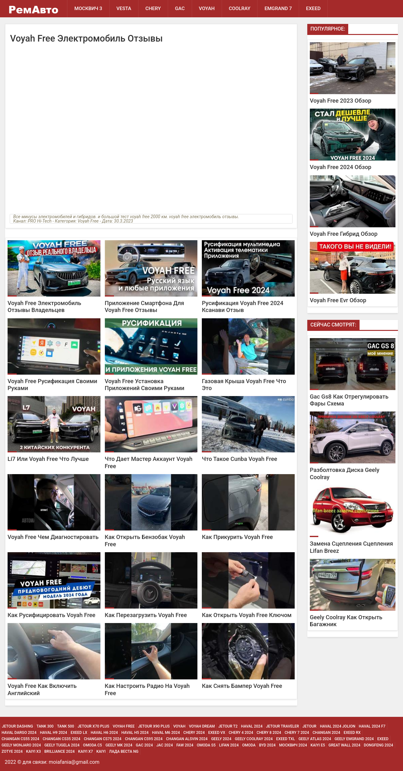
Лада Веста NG (124, 751)
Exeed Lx (79, 732)
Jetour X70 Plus (93, 726)
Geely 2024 (221, 739)
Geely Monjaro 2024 (21, 745)
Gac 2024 (144, 745)
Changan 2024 (326, 732)
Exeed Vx (216, 732)
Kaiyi (101, 751)
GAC (180, 8)
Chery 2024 (194, 732)
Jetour (309, 726)
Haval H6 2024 (104, 732)
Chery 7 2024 (297, 732)
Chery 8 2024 (269, 732)
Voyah (207, 8)
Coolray (240, 8)
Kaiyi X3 (33, 751)
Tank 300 (45, 726)
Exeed (383, 739)
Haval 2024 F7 (372, 726)
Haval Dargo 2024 (19, 732)
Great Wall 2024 (344, 745)
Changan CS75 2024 (103, 739)
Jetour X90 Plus (154, 726)
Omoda (249, 745)
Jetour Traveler (282, 726)
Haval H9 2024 (53, 732)
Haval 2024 (252, 726)
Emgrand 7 (278, 8)
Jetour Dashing (17, 726)
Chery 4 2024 (241, 732)
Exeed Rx (352, 732)
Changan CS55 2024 (20, 739)
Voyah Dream (202, 726)
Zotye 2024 (12, 751)
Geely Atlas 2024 (314, 739)
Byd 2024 (267, 745)
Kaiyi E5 (317, 745)
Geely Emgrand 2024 (354, 739)
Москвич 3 (88, 8)
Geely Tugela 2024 (62, 745)
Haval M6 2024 (166, 732)
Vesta (123, 8)
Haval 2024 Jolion (337, 726)
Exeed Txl (285, 739)
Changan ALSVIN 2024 (186, 739)
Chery (153, 8)
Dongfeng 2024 (378, 745)
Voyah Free (124, 726)
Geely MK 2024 (118, 745)
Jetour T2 (227, 726)
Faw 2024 (184, 745)
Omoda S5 (206, 745)
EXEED (313, 8)
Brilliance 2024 (59, 751)
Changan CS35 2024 (62, 739)
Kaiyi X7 (85, 751)
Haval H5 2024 (134, 732)
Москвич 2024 (293, 745)
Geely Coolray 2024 (254, 739)
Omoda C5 (92, 745)
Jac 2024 (164, 745)
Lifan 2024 (229, 745)
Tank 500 (65, 726)
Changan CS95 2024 (144, 739)
